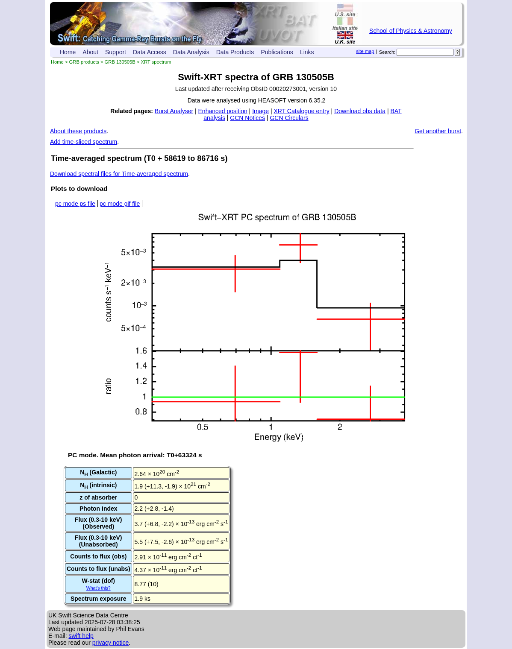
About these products (78, 131)
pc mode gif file (120, 203)
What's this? (98, 588)
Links (307, 52)
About (90, 52)
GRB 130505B (120, 61)
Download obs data (359, 111)
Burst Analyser (174, 111)
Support (115, 52)
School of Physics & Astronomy (410, 30)
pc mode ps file (75, 203)
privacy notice (110, 642)
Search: (387, 52)
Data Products (235, 52)
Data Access (149, 52)
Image (260, 111)
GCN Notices (247, 117)
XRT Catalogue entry (301, 111)
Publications (277, 52)
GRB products (84, 61)
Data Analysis (191, 52)
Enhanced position (222, 111)
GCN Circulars (289, 117)
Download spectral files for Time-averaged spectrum (119, 173)
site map (365, 51)
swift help (80, 635)
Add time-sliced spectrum (83, 141)
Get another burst (438, 131)
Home (68, 52)
